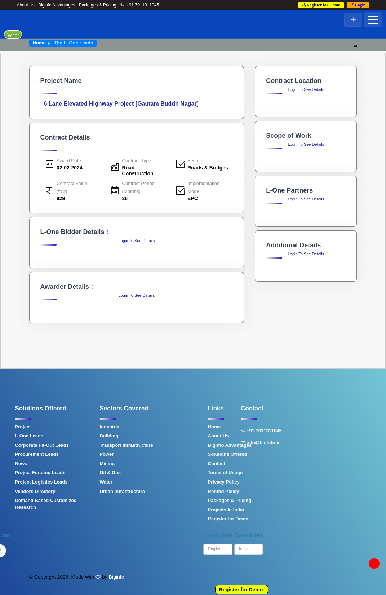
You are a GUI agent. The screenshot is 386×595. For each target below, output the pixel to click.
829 (61, 198)
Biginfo (116, 577)
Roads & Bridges (207, 168)
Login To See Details (136, 240)
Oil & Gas (80, 472)
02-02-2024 (70, 168)
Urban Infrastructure (92, 491)
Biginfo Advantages (56, 5)
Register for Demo (241, 589)
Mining (77, 463)
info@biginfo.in (231, 442)
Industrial (80, 426)
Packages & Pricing (97, 5)
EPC (192, 198)
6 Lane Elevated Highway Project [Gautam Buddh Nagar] (121, 104)
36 (125, 198)
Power (77, 454)
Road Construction (138, 170)
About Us (26, 5)
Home (39, 42)
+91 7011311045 (139, 5)
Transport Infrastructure (96, 445)
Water (76, 482)
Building (79, 435)
